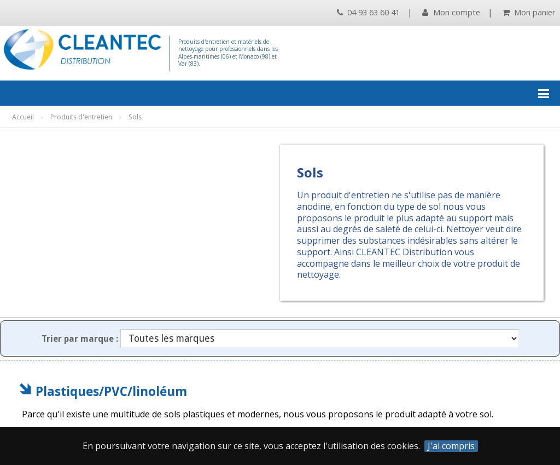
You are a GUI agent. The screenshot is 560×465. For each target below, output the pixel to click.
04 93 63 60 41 (368, 12)
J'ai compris (451, 446)
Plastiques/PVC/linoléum (111, 391)
